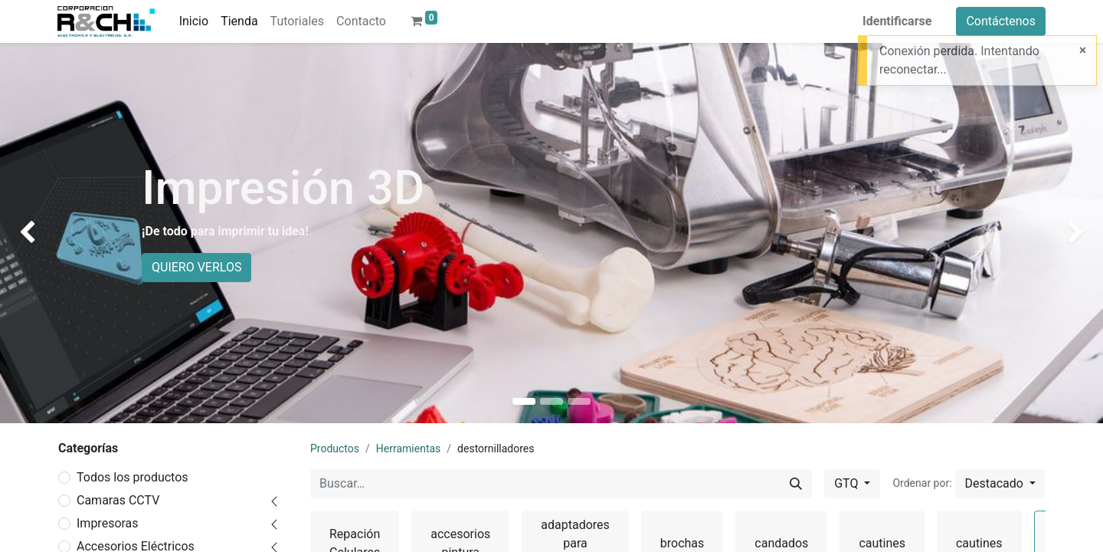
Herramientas (408, 448)
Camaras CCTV (118, 500)
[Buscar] (796, 483)
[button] (1000, 483)
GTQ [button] (847, 483)
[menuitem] (193, 21)
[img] (44, 233)
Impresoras (108, 523)
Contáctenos (1001, 21)
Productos (334, 448)
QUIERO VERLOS (196, 267)
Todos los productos (132, 477)
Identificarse (896, 21)
